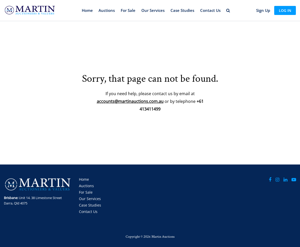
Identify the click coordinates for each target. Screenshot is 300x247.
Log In (285, 10)
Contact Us (210, 10)
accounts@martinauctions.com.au (130, 101)
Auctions (107, 10)
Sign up (263, 10)
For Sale (128, 10)
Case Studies (182, 10)
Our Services (153, 10)
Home (87, 10)
